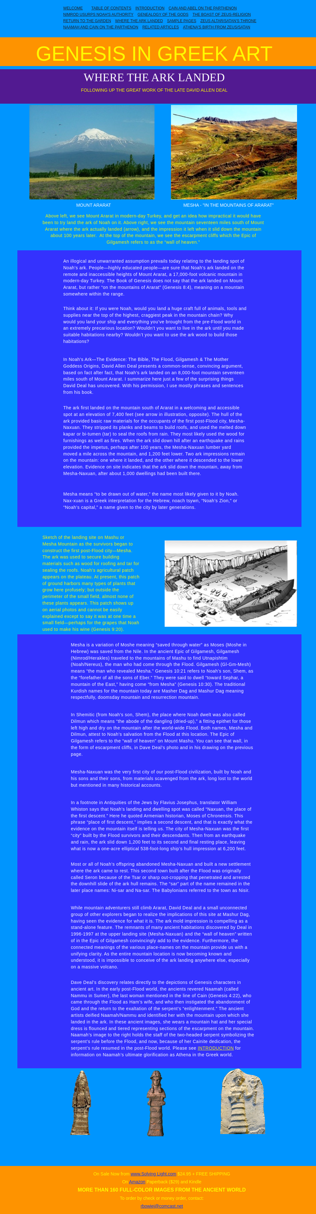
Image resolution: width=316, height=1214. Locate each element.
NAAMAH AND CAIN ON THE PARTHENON (100, 27)
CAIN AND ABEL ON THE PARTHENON (202, 8)
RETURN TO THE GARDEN (87, 21)
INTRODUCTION (149, 8)
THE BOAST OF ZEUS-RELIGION (221, 14)
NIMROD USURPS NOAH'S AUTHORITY (98, 14)
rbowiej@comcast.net (162, 1206)
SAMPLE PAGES (181, 21)
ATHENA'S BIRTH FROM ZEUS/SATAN (216, 27)
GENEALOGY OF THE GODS (162, 14)
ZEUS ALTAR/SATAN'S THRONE (228, 21)
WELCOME (73, 8)
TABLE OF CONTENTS (111, 8)
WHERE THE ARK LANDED (139, 21)
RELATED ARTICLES (160, 27)
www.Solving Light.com (153, 1173)
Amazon (137, 1181)
